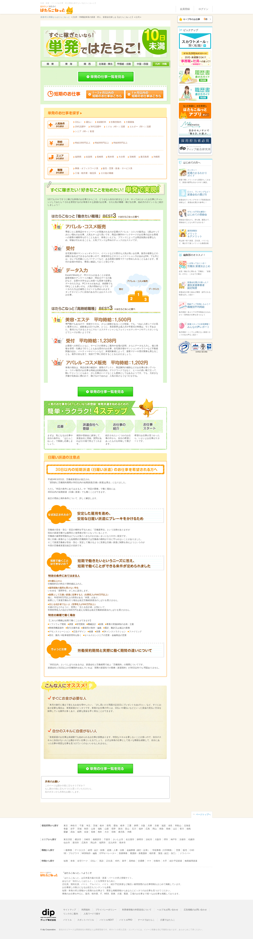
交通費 (141, 861)
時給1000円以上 (82, 143)
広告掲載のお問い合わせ (195, 909)
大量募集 (130, 122)
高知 (72, 832)
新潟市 (76, 842)
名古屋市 (130, 839)
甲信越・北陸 (123, 64)
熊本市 (122, 842)
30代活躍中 (95, 126)
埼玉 (88, 825)
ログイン (203, 9)
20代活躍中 (80, 126)
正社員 (109, 861)
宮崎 (113, 832)
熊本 (100, 832)
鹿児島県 (144, 157)
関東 (50, 64)
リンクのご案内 (70, 913)
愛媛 (66, 832)
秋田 (86, 829)
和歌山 (178, 825)
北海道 (187, 825)
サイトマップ (69, 909)
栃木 (102, 825)
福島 (100, 829)
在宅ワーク (82, 861)
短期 (66, 861)
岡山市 (93, 842)
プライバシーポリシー (106, 909)
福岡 (79, 832)
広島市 (85, 842)
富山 (127, 829)
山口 (175, 829)
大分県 (122, 157)
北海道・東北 (105, 64)
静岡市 (140, 839)
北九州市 (112, 842)
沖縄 (129, 832)
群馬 (109, 825)
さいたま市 (118, 839)
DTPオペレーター (108, 853)
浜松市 (149, 839)
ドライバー (185, 853)
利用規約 (86, 909)
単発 (72, 861)
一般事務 (68, 850)
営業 (178, 850)
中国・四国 (142, 64)
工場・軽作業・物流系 (85, 173)
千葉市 (107, 839)
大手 (165, 861)
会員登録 (185, 9)
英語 (101, 861)
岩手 (72, 829)
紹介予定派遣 (176, 861)
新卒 (124, 861)
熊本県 (111, 157)
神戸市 (174, 839)
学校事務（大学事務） (162, 850)
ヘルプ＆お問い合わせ (167, 909)
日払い (78, 122)
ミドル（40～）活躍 (115, 126)
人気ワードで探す (92, 913)
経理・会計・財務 (96, 850)
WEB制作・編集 (89, 853)
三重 (129, 825)
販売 (185, 850)
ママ (149, 861)
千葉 (81, 825)
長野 (113, 829)
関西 (87, 64)
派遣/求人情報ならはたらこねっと (55, 17)
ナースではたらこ (146, 920)
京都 (157, 825)
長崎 (93, 832)
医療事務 (123, 853)
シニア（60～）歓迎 (84, 131)
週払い (89, 122)
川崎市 (87, 839)
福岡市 (102, 842)
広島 (148, 829)
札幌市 (191, 839)
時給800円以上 (120, 143)
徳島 (189, 829)
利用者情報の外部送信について (136, 909)
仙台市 (67, 842)
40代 (117, 861)
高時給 (132, 861)
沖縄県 (156, 157)
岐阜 (122, 825)
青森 (66, 829)
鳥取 (161, 829)
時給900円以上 (102, 143)
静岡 (136, 825)
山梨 (107, 829)
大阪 (143, 825)
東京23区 (68, 839)
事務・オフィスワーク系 (86, 168)
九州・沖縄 (160, 64)
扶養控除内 (116, 122)
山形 (93, 829)
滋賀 (163, 825)
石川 (134, 829)
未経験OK (101, 122)
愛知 (115, 825)
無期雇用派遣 (191, 861)
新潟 (120, 829)
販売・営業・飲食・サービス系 (117, 168)
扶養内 (157, 861)
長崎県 (100, 157)
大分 (107, 832)
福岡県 (78, 157)
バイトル (67, 920)
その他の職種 (107, 173)
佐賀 (86, 832)
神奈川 (73, 825)
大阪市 (158, 839)
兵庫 (150, 825)
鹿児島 (121, 832)
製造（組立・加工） (167, 853)
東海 (68, 64)
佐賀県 (89, 157)
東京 (66, 825)
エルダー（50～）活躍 (140, 126)
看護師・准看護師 (138, 853)
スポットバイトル (85, 920)
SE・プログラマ (71, 853)
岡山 (155, 829)
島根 (168, 829)
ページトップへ (203, 814)
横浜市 (78, 839)
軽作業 (153, 853)
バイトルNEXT (107, 920)
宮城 (79, 829)
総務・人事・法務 (115, 850)
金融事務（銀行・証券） (138, 850)
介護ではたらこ (167, 920)
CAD (192, 850)
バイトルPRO (125, 920)
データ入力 (80, 850)
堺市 (166, 839)
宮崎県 (132, 157)
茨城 (95, 825)
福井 (141, 829)
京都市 (182, 839)
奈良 (170, 825)
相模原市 (97, 839)
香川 (182, 829)
